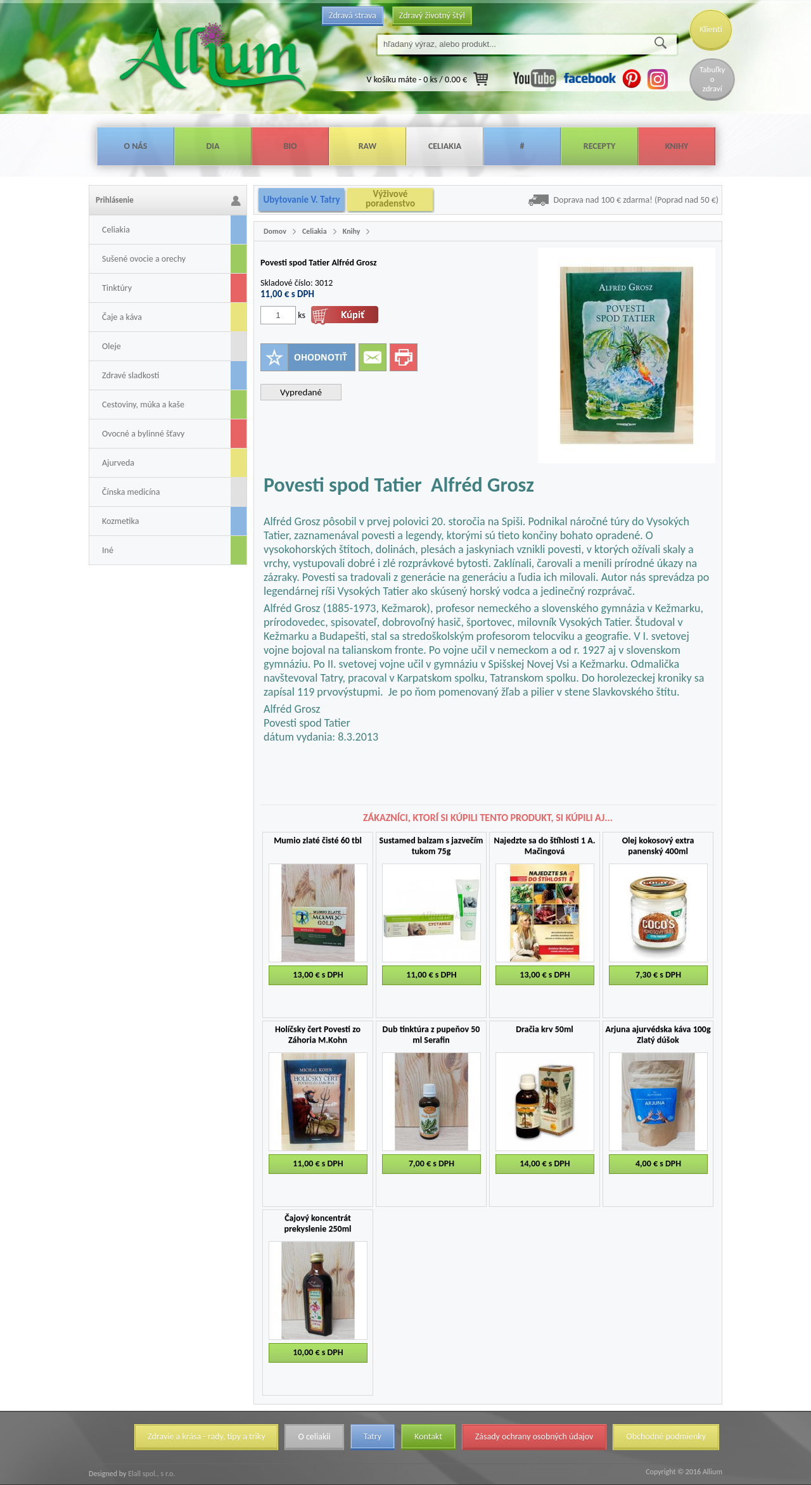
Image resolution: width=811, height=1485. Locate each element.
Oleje (111, 346)
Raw (368, 146)
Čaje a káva (122, 317)
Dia (212, 146)
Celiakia (444, 146)
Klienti (710, 29)
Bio (290, 146)
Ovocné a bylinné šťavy (143, 433)
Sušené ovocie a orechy (144, 258)
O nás (136, 146)
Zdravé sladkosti (130, 375)
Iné (107, 550)
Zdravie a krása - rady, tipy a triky (206, 1436)
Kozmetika (120, 521)
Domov (275, 231)
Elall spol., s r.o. (150, 1473)
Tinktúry (117, 288)
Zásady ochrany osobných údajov (534, 1436)
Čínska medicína (131, 492)
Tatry (372, 1436)
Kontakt (428, 1436)
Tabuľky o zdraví (712, 79)
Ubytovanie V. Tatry (301, 199)
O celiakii (314, 1436)
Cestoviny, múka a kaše (143, 404)
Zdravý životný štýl (432, 15)
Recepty (599, 146)
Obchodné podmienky (666, 1436)
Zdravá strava (352, 15)
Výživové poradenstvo (390, 198)
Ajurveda (118, 462)
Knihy (677, 146)
